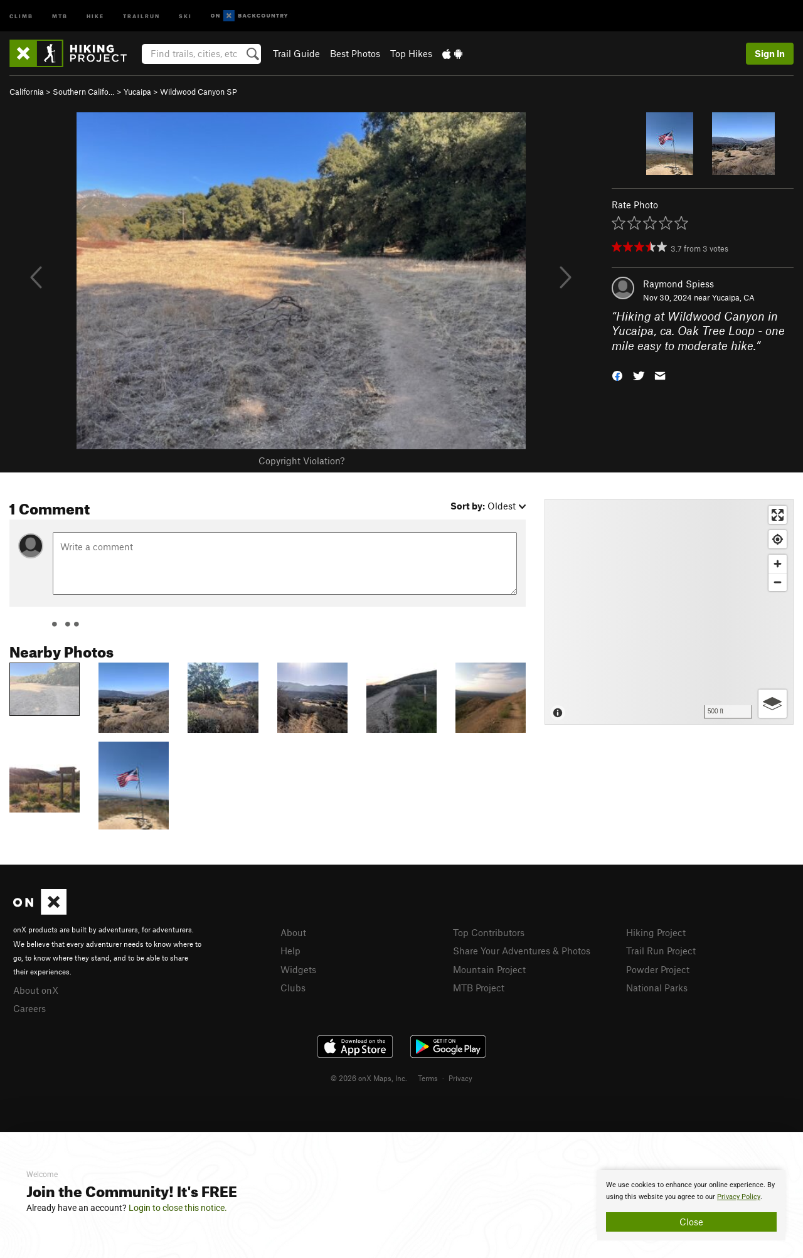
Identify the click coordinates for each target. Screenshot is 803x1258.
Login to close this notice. (178, 1208)
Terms (428, 1078)
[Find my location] (777, 539)
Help (290, 950)
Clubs (293, 987)
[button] (617, 375)
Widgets (298, 969)
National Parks (657, 987)
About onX (35, 990)
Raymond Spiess (678, 283)
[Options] (772, 704)
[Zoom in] (777, 564)
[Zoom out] (777, 582)
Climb (21, 15)
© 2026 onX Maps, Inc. (369, 1078)
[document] (691, 1205)
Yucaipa (137, 92)
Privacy (460, 1078)
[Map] (669, 611)
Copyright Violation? (301, 460)
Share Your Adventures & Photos (521, 950)
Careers (29, 1008)
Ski (185, 15)
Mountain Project (489, 969)
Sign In (770, 53)
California (26, 92)
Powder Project (657, 969)
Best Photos (355, 53)
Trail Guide (296, 53)
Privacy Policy (738, 1197)
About (293, 932)
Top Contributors (488, 932)
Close (691, 1221)
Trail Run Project (661, 950)
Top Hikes (411, 53)
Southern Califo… (84, 92)
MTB (60, 15)
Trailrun (141, 15)
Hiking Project (656, 932)
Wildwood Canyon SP (198, 92)
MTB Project (478, 987)
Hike (95, 15)
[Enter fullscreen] (777, 515)
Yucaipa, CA (733, 297)
